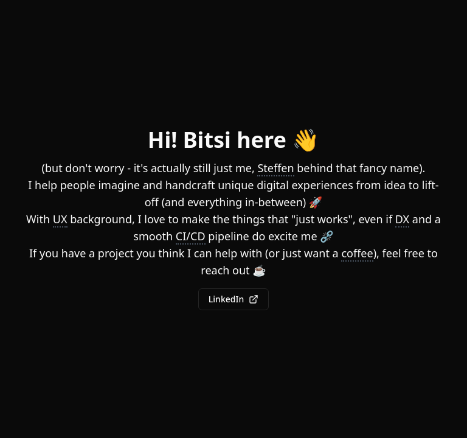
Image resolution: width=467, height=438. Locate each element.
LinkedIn (233, 299)
